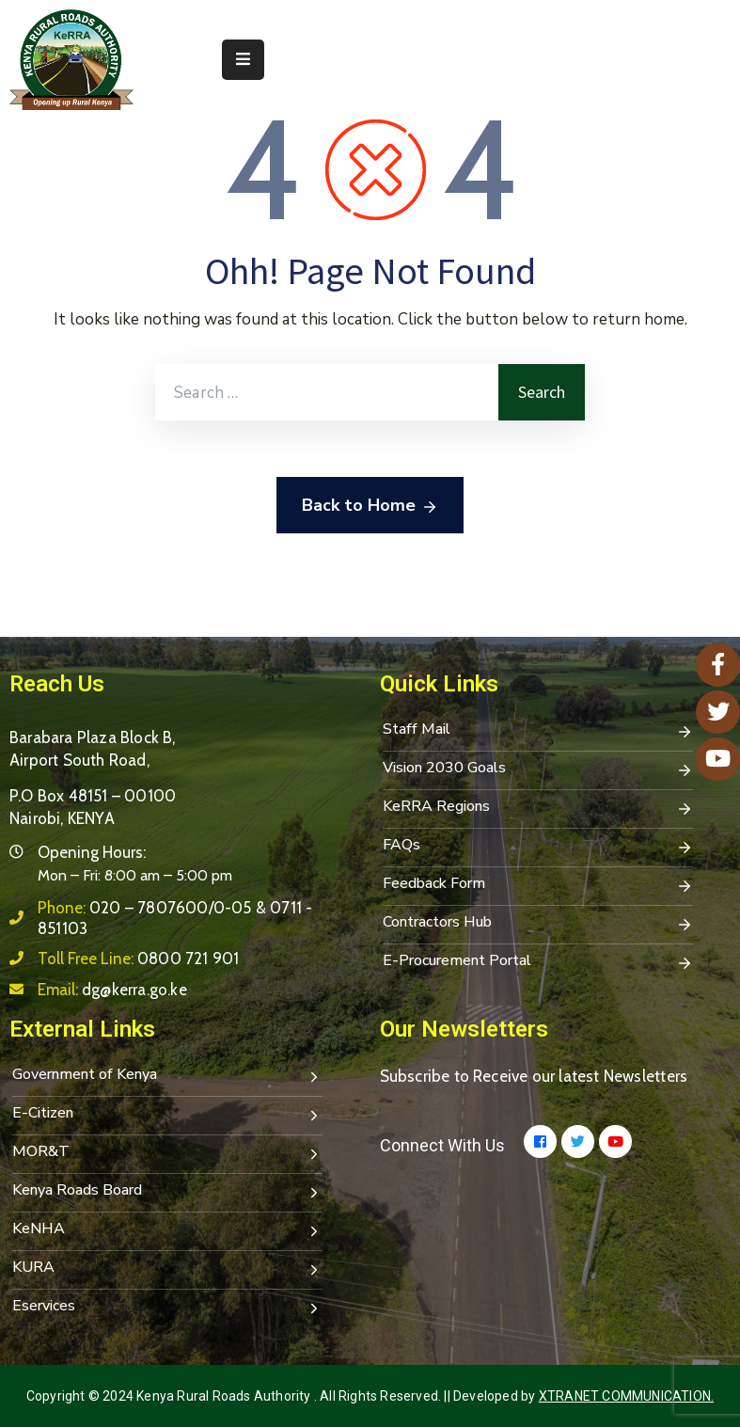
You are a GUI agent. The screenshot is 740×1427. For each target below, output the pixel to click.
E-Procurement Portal (538, 962)
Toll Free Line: (138, 958)
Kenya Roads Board (167, 1192)
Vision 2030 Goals (538, 769)
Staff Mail (538, 731)
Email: (112, 989)
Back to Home (370, 506)
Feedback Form (538, 885)
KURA (167, 1269)
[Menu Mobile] (243, 60)
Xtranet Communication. (626, 1395)
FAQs (538, 846)
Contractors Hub (538, 924)
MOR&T (167, 1153)
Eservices (167, 1307)
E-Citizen (167, 1114)
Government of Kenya (167, 1076)
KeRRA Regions (538, 808)
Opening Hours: (92, 852)
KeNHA (167, 1230)
